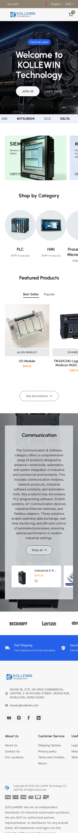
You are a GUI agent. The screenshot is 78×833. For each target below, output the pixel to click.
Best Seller (31, 294)
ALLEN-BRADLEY (27, 352)
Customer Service (51, 736)
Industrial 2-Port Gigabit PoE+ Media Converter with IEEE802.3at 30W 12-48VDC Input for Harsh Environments (46, 571)
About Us (11, 736)
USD (68, 4)
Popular (49, 294)
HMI (51, 249)
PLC (20, 249)
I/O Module (27, 361)
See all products (37, 396)
